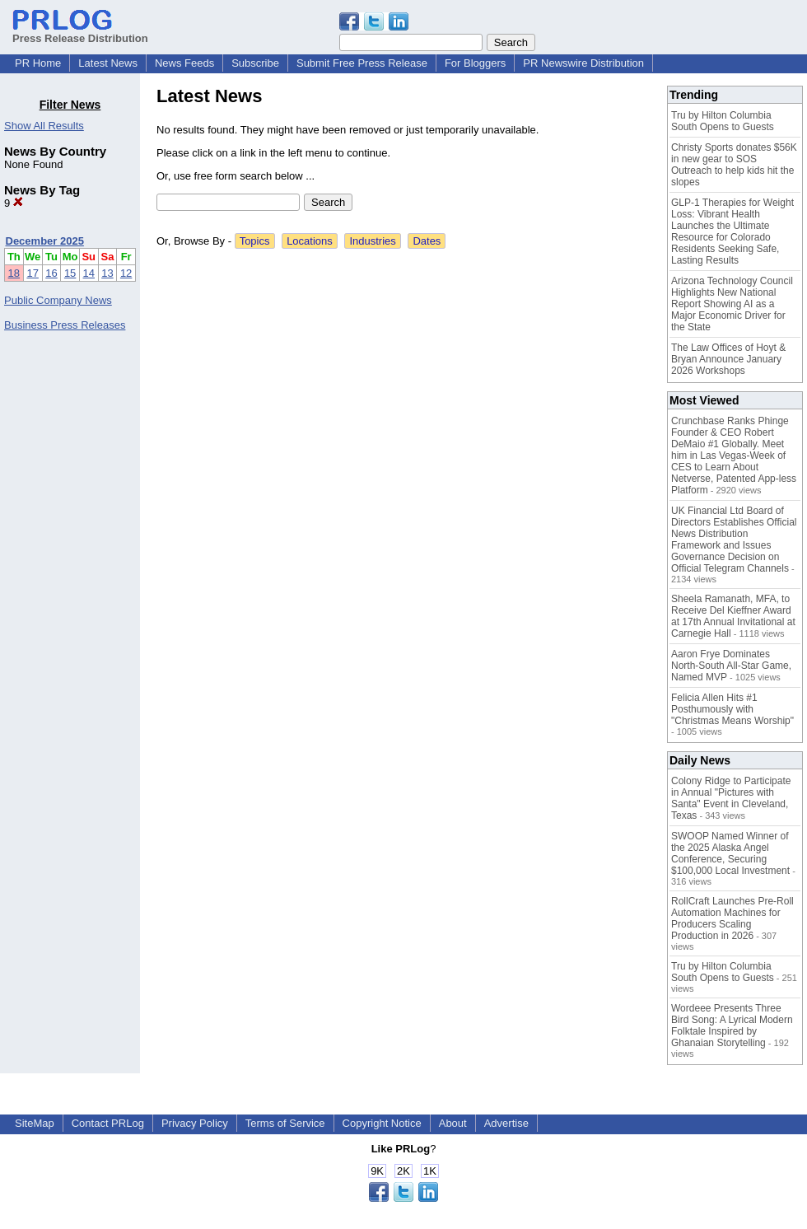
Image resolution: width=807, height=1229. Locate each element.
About (453, 1123)
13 (107, 273)
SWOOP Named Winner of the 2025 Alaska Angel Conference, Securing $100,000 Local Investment (730, 853)
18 (14, 273)
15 (70, 273)
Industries (372, 241)
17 (32, 273)
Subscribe (255, 63)
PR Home (38, 63)
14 (89, 273)
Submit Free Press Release (361, 63)
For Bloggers (475, 63)
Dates (427, 241)
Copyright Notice (382, 1123)
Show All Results (44, 125)
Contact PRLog (108, 1123)
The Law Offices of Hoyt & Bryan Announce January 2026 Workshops (728, 359)
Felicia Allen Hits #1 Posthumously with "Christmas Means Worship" (732, 709)
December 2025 (45, 241)
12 (126, 273)
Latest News (108, 63)
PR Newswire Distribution (583, 63)
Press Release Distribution (80, 32)
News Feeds (184, 63)
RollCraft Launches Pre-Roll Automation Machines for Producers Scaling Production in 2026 (732, 918)
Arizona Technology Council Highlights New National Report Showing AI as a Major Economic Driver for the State (732, 304)
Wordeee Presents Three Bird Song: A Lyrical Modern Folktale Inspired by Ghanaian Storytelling (732, 1025)
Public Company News (58, 300)
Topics (255, 241)
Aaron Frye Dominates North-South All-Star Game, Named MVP (731, 665)
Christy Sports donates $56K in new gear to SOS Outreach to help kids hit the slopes (734, 165)
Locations (310, 241)
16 (51, 273)
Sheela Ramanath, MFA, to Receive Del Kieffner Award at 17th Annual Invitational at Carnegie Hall (733, 616)
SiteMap (34, 1123)
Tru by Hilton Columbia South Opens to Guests (722, 121)
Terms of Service (285, 1123)
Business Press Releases (64, 325)
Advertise (506, 1123)
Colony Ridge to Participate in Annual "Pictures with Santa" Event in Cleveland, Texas (731, 798)
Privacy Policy (194, 1123)
